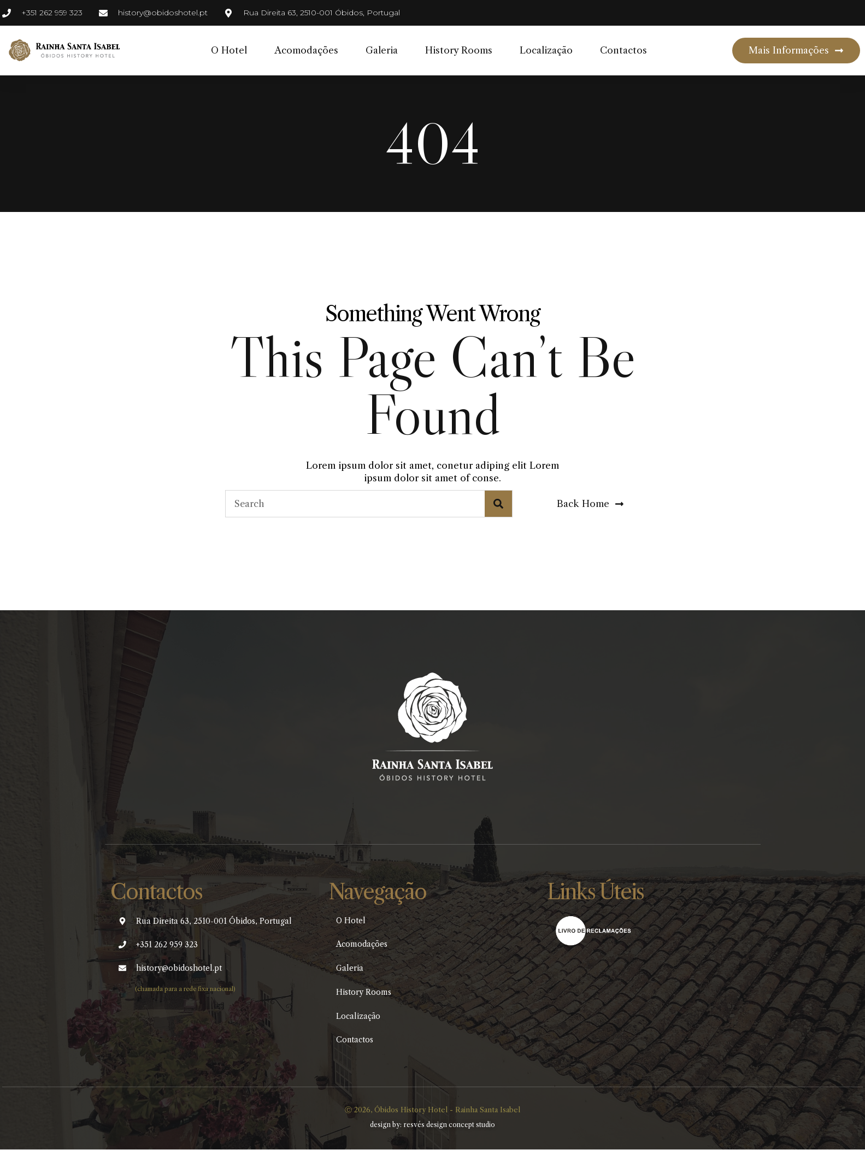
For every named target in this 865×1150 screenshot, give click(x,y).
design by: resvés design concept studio (432, 1126)
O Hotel (229, 50)
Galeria (382, 50)
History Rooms (458, 50)
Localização (546, 50)
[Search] (498, 504)
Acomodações (306, 50)
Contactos (623, 50)
